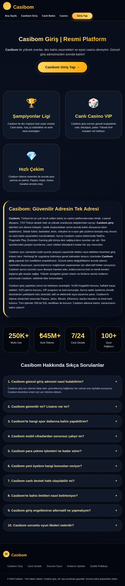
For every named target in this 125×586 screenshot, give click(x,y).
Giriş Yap (82, 16)
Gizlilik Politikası (99, 566)
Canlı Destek (35, 566)
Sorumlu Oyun (54, 566)
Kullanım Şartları (76, 566)
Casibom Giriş (29, 16)
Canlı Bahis (48, 16)
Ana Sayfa (11, 16)
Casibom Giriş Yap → (62, 67)
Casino (64, 16)
